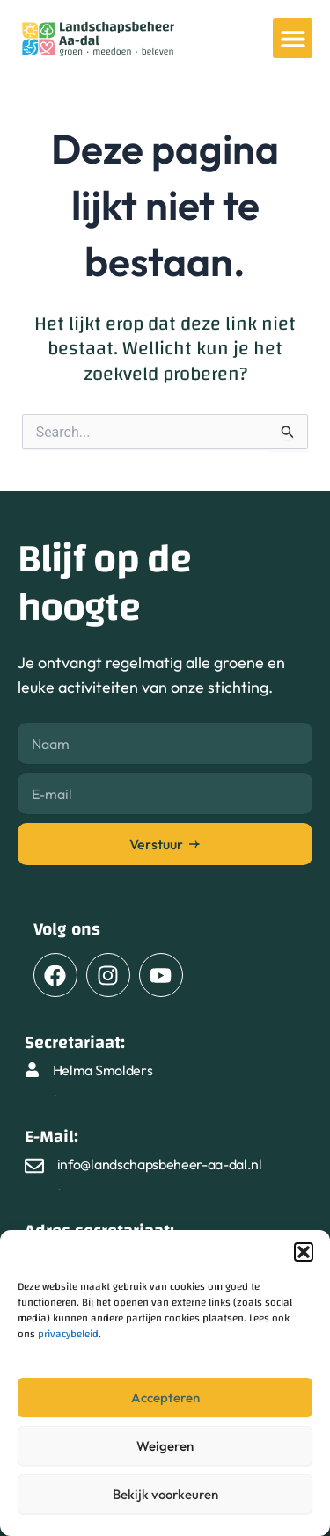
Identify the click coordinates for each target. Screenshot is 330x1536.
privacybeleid (68, 1333)
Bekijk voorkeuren (165, 1494)
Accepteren (165, 1397)
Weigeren (165, 1446)
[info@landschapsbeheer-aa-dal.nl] (34, 1166)
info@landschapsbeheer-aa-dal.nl (159, 1164)
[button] (303, 1252)
